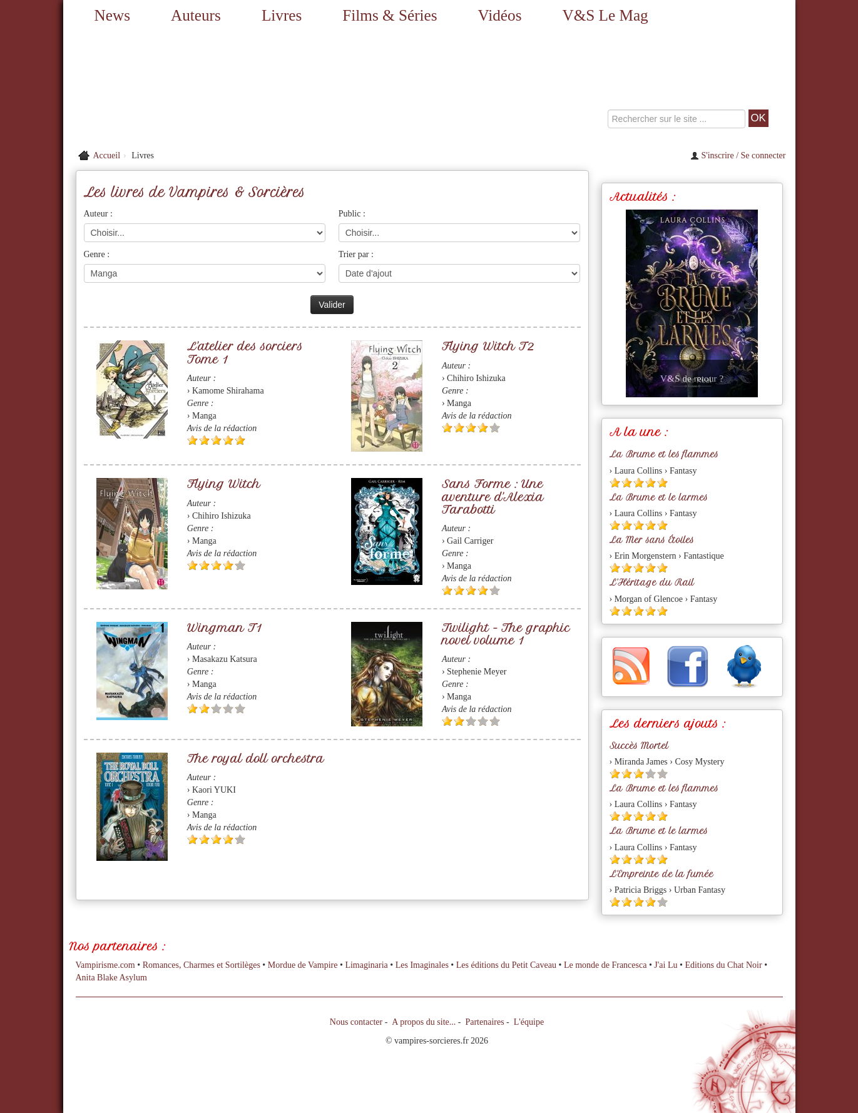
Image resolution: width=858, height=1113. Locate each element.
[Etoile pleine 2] (204, 440)
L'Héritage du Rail (652, 582)
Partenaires (484, 1022)
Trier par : (356, 254)
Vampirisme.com (105, 965)
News (112, 15)
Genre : (97, 254)
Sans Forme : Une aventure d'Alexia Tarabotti (493, 496)
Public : (352, 213)
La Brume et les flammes (664, 454)
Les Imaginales (422, 965)
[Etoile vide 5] (494, 427)
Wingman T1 (224, 627)
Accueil (107, 155)
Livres (282, 15)
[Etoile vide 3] (216, 708)
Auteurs (196, 15)
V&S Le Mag (605, 15)
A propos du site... (424, 1022)
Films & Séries (389, 15)
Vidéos (500, 15)
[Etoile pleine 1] (192, 440)
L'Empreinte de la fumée (661, 874)
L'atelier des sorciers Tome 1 (245, 352)
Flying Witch (223, 483)
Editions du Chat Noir (723, 965)
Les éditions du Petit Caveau (506, 965)
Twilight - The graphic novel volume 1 (506, 634)
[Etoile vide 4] (228, 708)
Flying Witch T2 (488, 346)
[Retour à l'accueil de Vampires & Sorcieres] (179, 88)
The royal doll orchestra (255, 758)
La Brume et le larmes (659, 497)
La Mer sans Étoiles (652, 540)
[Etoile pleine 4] (228, 440)
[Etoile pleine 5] (240, 440)
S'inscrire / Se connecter (738, 155)
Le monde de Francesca (605, 965)
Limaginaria (366, 965)
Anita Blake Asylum (111, 977)
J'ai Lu (665, 965)
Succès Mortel (639, 746)
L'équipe (529, 1022)
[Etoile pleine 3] (216, 440)
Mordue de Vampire (303, 965)
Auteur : (98, 213)
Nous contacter (356, 1022)
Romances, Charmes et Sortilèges (201, 965)
